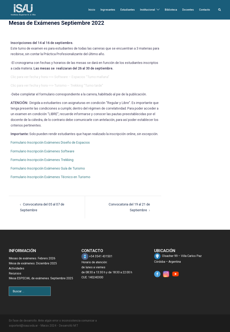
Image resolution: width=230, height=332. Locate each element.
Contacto (204, 9)
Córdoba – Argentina (167, 261)
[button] (219, 9)
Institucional (147, 9)
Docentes (188, 9)
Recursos (15, 273)
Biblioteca (171, 9)
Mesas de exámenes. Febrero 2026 (32, 258)
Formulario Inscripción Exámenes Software (42, 151)
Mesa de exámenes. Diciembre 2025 (33, 263)
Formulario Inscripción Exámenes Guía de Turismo (48, 168)
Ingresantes (107, 9)
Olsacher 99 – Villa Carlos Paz (182, 256)
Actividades (16, 268)
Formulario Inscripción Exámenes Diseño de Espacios (50, 142)
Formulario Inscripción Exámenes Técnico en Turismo (50, 177)
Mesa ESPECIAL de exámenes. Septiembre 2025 (41, 278)
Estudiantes (127, 9)
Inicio (91, 9)
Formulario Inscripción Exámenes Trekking (42, 160)
